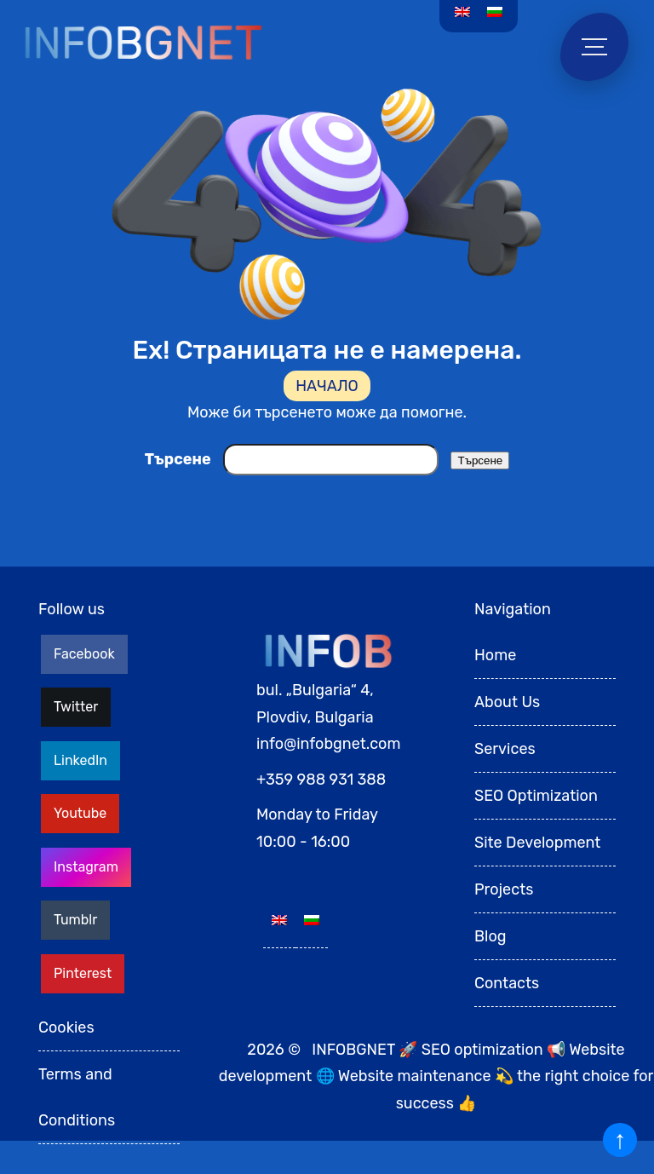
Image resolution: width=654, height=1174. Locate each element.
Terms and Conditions (76, 1097)
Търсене (178, 459)
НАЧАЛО (327, 386)
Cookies (66, 1027)
